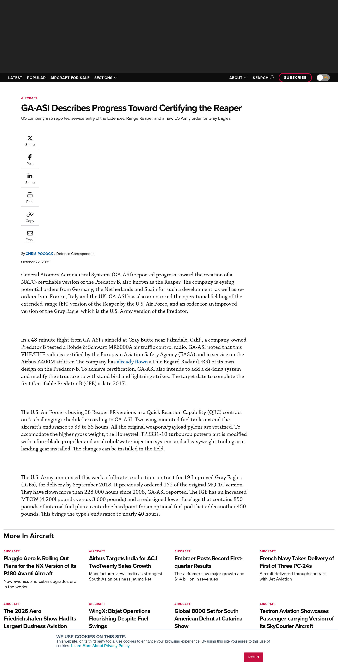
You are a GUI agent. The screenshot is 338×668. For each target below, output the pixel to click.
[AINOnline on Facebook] (5, 586)
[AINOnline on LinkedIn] (33, 586)
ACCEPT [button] (253, 657)
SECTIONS (105, 78)
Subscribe (295, 77)
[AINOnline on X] (23, 586)
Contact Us (284, 613)
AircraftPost (78, 606)
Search (263, 77)
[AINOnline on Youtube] (14, 586)
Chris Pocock (67, 137)
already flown (64, 260)
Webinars (213, 619)
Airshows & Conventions (224, 625)
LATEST (15, 78)
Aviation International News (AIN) (94, 600)
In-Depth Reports (218, 606)
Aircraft (29, 98)
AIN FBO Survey (81, 594)
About (280, 594)
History (281, 606)
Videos (211, 613)
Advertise (286, 619)
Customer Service (149, 600)
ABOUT (238, 78)
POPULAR (36, 78)
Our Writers (284, 600)
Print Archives (216, 594)
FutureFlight (75, 619)
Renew (141, 606)
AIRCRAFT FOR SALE (70, 78)
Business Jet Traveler (85, 613)
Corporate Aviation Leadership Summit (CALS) (95, 627)
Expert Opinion (217, 600)
